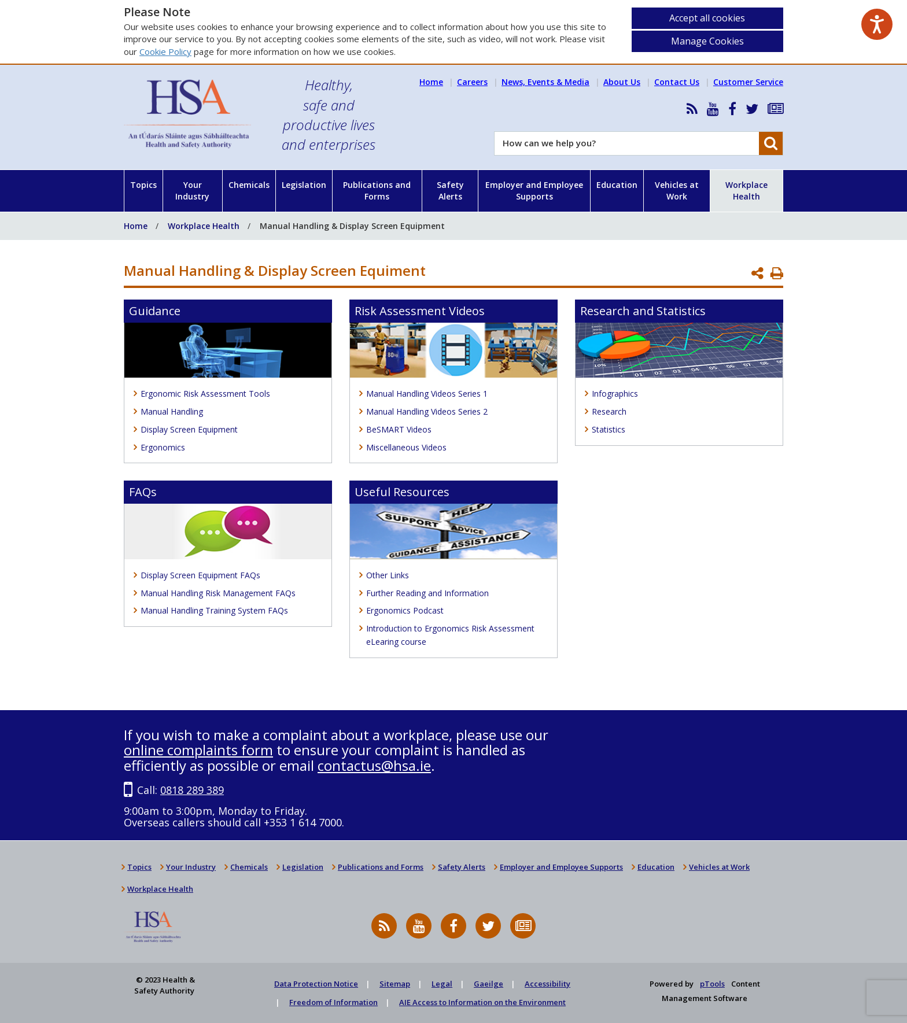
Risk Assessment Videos (420, 311)
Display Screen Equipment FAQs (200, 575)
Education (616, 184)
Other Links (387, 575)
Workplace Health (746, 190)
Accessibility (547, 983)
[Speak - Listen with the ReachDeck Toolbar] (877, 24)
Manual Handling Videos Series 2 (427, 411)
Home (431, 81)
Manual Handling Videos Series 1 (427, 393)
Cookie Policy (165, 51)
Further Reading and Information (427, 593)
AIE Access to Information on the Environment (482, 1002)
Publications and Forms (377, 190)
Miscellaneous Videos (406, 447)
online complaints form (198, 749)
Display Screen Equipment (189, 429)
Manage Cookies (707, 41)
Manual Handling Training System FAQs (214, 610)
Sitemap (394, 983)
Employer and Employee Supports (534, 190)
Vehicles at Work (677, 190)
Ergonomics (163, 447)
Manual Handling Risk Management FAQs (218, 593)
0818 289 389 (192, 790)
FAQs (143, 492)
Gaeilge (488, 983)
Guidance (154, 311)
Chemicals (249, 184)
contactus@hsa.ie (374, 765)
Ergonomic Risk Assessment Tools (205, 393)
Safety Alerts (450, 190)
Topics (143, 184)
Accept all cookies (707, 18)
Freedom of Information (333, 1002)
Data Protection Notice (316, 983)
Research (609, 411)
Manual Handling (172, 411)
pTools (712, 983)
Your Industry (192, 190)
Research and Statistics (643, 311)
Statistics (608, 429)
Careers (472, 81)
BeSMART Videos (399, 429)
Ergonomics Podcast (405, 610)
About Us (621, 81)
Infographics (615, 393)
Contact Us (676, 81)
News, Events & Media (545, 81)
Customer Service (748, 81)
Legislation (304, 184)
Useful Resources (402, 492)
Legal (442, 983)
